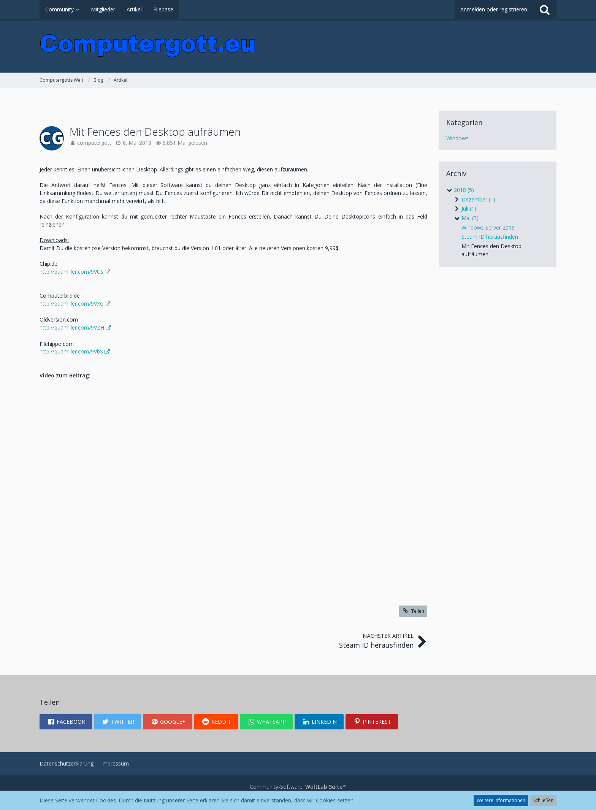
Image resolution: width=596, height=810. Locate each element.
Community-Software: (298, 786)
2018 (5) (460, 189)
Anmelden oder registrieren (493, 9)
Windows (457, 138)
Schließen (543, 800)
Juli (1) (465, 208)
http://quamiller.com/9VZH (72, 327)
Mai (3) (466, 218)
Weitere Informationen (501, 800)
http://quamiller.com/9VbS (71, 351)
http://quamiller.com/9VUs (71, 271)
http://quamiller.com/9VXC (71, 303)
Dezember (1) (474, 199)
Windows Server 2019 (488, 227)
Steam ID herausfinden (489, 236)
